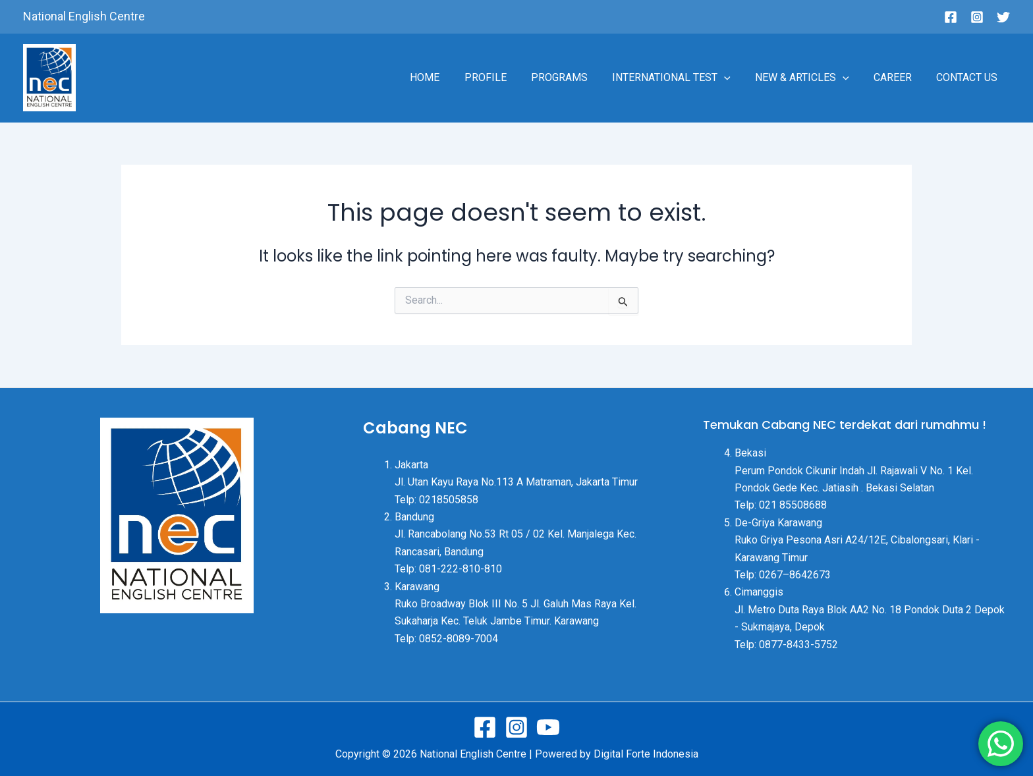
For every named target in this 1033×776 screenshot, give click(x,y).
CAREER (898, 77)
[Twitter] (1003, 17)
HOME (447, 77)
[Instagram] (977, 17)
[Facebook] (950, 17)
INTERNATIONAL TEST (684, 77)
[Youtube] (548, 727)
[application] (736, 77)
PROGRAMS (575, 77)
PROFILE (505, 77)
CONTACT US (968, 77)
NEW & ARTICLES (811, 77)
